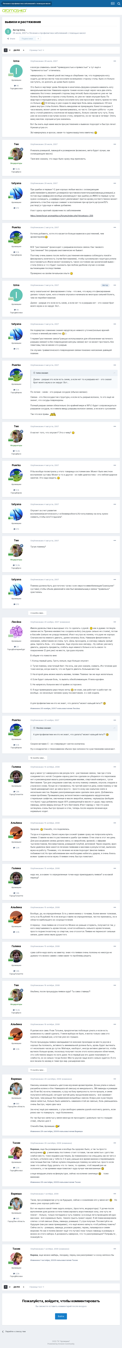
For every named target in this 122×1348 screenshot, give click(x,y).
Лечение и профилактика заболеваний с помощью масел (57, 33)
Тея (16, 144)
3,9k (16, 847)
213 (16, 208)
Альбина (16, 822)
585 (16, 1103)
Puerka (16, 227)
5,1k (16, 252)
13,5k (16, 169)
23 (16, 646)
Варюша (16, 1078)
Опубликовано (44, 61)
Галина (16, 766)
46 (16, 85)
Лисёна (16, 621)
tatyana (16, 183)
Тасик (16, 1142)
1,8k (16, 791)
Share (11, 38)
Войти (61, 1316)
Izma (22, 30)
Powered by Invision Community (61, 1344)
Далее (16, 50)
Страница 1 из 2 (36, 50)
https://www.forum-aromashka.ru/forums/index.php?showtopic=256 (61, 215)
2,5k (16, 1167)
